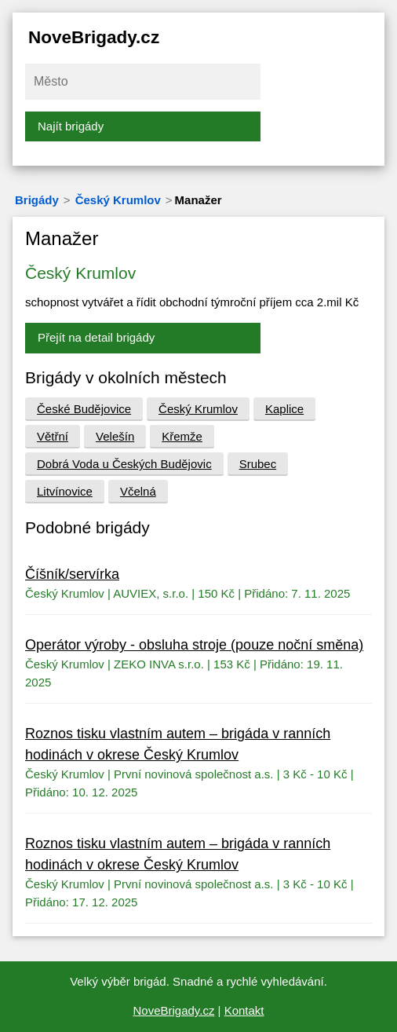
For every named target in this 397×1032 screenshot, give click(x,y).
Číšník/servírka (72, 574)
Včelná (138, 491)
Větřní (52, 436)
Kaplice (284, 408)
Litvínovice (65, 491)
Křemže (182, 436)
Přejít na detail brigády (96, 337)
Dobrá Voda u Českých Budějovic (124, 463)
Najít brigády (71, 126)
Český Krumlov (118, 200)
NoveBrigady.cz (93, 37)
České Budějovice (84, 408)
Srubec (258, 463)
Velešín (115, 436)
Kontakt (244, 1010)
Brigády (37, 200)
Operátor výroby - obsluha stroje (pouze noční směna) (194, 645)
